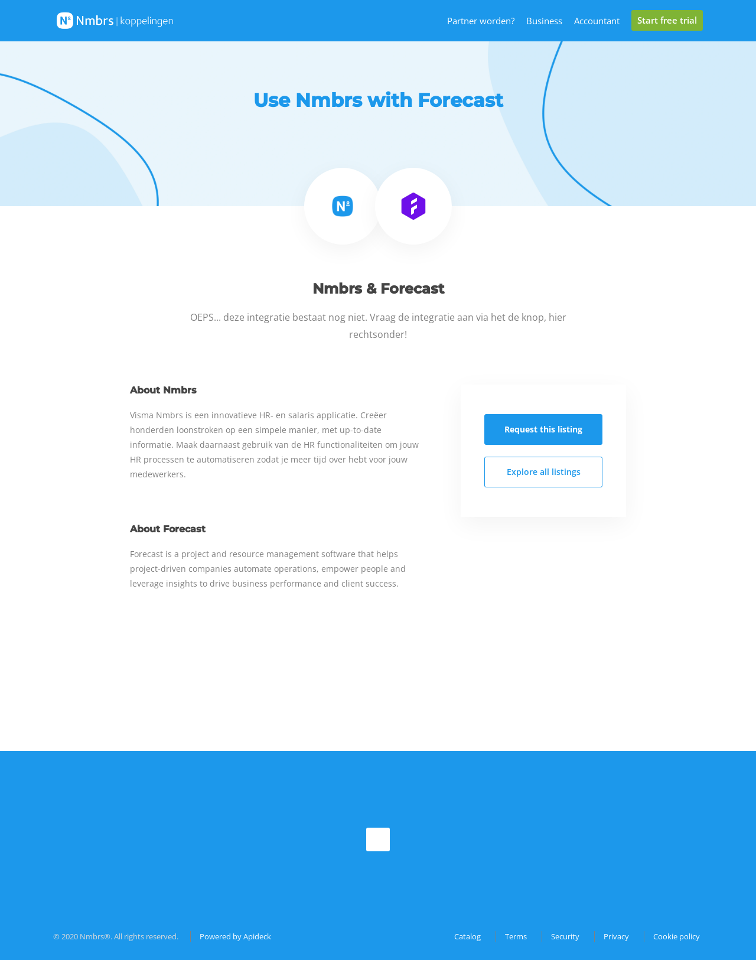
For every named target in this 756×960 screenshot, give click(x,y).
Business (544, 21)
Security (565, 936)
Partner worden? (480, 21)
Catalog (467, 936)
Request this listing (543, 429)
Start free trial (667, 20)
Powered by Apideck (235, 936)
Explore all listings (544, 471)
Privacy (616, 936)
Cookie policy (676, 936)
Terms (516, 936)
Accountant (597, 21)
